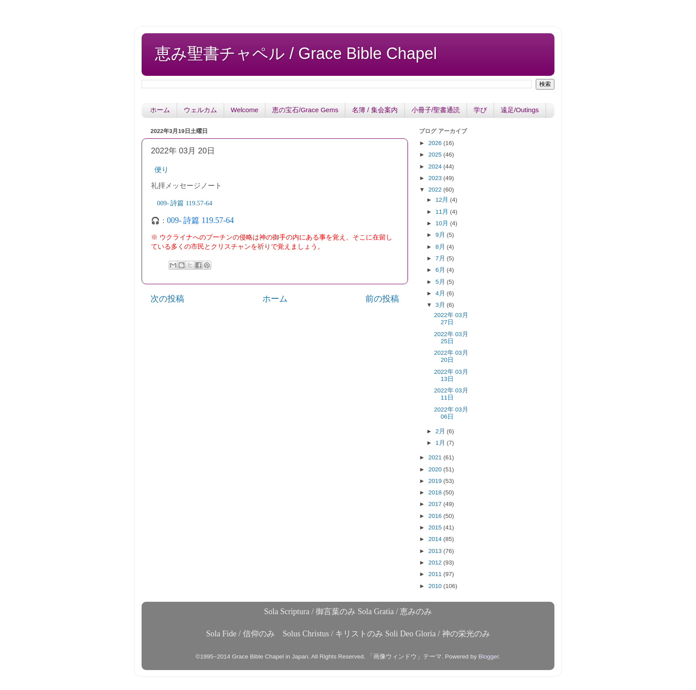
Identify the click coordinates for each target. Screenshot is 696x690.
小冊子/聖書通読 (435, 110)
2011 (435, 574)
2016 (435, 516)
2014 (435, 539)
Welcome (244, 110)
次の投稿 (167, 298)
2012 (435, 562)
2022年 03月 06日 (451, 413)
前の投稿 (382, 298)
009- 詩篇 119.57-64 (200, 220)
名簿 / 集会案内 (375, 110)
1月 (441, 442)
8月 (441, 246)
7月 (441, 258)
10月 (442, 223)
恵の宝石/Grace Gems (305, 110)
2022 (435, 189)
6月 (441, 270)
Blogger (488, 656)
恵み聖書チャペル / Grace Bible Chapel (296, 53)
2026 (435, 143)
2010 (435, 586)
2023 (435, 178)
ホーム (160, 110)
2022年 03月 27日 (451, 318)
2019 (435, 481)
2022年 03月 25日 (451, 338)
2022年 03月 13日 (451, 375)
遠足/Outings (520, 110)
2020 (435, 469)
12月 (442, 199)
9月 (441, 234)
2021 (435, 457)
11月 (442, 211)
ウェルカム (200, 110)
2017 (435, 504)
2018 (435, 492)
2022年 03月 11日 (451, 394)
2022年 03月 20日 (451, 356)
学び (480, 110)
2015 (435, 527)
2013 (435, 551)
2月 (441, 431)
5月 (441, 281)
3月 (441, 305)
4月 (441, 293)
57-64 (185, 203)
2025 (435, 154)
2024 (435, 166)
